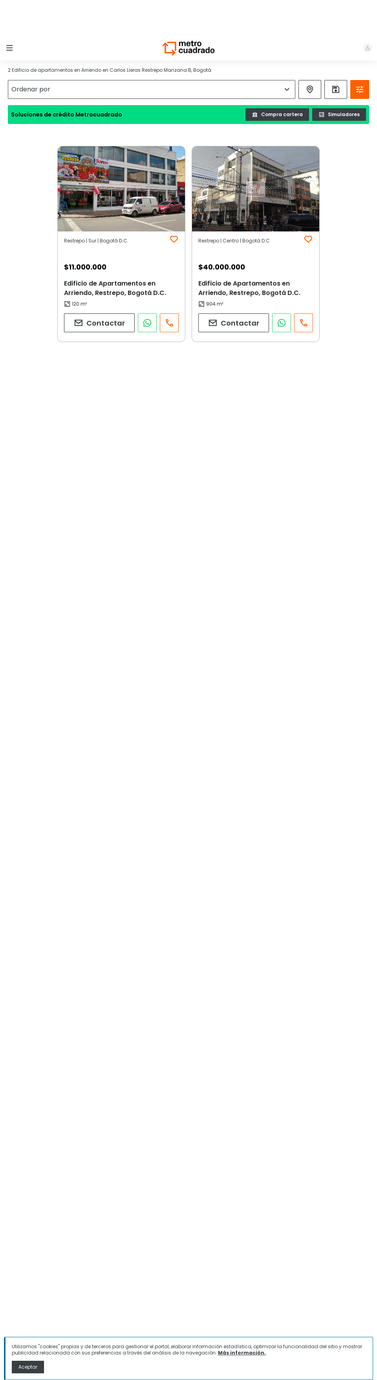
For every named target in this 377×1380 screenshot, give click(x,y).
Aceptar (27, 1367)
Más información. (242, 1352)
